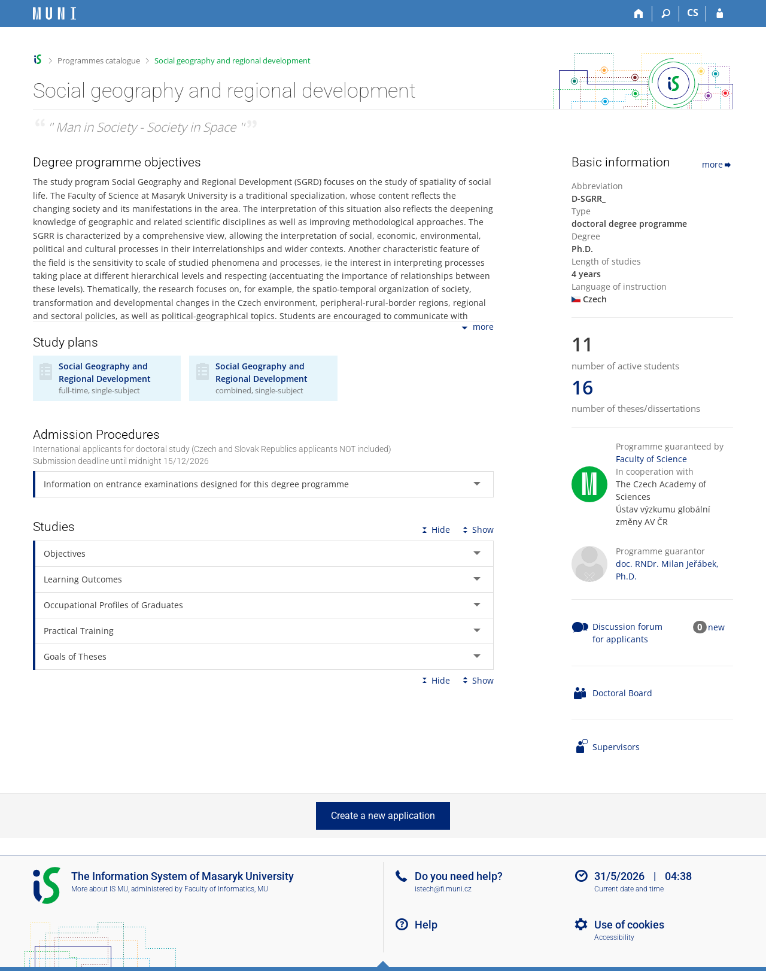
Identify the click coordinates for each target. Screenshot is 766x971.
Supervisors (616, 746)
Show (477, 529)
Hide (435, 529)
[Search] (665, 14)
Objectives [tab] (65, 553)
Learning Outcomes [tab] (83, 579)
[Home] (638, 14)
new (716, 627)
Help (426, 924)
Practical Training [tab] (79, 630)
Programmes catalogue (98, 60)
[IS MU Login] (719, 14)
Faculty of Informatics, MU (226, 889)
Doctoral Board (622, 693)
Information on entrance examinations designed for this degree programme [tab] (196, 484)
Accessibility (614, 937)
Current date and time (629, 889)
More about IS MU (99, 889)
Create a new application (383, 815)
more (477, 327)
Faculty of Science (651, 459)
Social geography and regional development (232, 60)
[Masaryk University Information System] (54, 13)
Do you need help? (459, 876)
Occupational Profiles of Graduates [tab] (113, 605)
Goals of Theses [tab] (75, 656)
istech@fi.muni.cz (443, 889)
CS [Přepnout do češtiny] (692, 12)
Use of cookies (629, 924)
